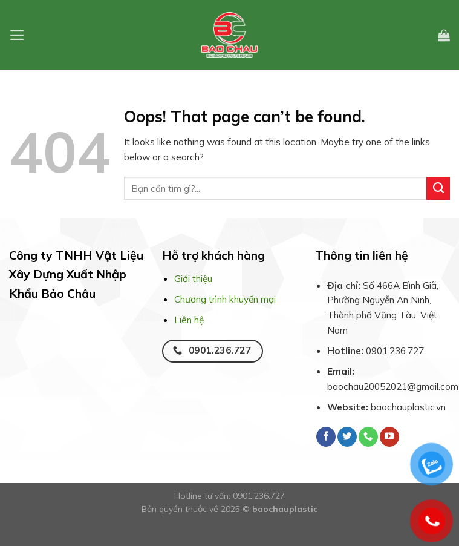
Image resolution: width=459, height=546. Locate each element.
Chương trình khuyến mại (225, 299)
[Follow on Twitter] (347, 437)
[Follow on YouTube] (389, 437)
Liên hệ (189, 320)
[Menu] (17, 35)
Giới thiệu (193, 278)
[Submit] (438, 188)
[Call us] (368, 437)
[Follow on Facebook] (326, 437)
